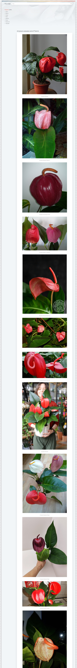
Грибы (7, 16)
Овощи (7, 15)
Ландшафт (7, 23)
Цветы (7, 11)
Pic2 (7, 4)
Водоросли (8, 21)
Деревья (7, 18)
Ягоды (7, 20)
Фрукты (7, 13)
